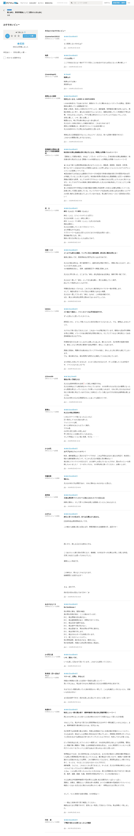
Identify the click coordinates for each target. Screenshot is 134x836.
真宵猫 (47, 495)
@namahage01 (50, 74)
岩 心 (47, 208)
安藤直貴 (48, 476)
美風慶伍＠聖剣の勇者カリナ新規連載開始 (52, 151)
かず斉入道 (49, 654)
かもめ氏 (48, 448)
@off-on (48, 514)
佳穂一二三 (49, 250)
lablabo (48, 309)
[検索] (72, 3)
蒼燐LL (47, 410)
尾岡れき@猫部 (50, 96)
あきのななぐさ (50, 604)
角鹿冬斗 (48, 709)
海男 (46, 55)
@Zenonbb (49, 376)
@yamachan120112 (52, 36)
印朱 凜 (48, 820)
